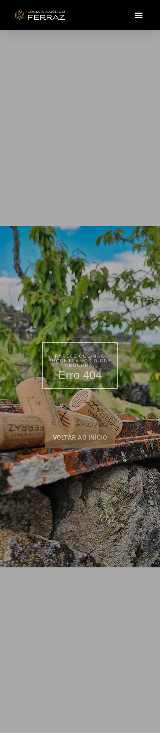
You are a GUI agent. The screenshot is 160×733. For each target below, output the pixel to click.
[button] (138, 15)
